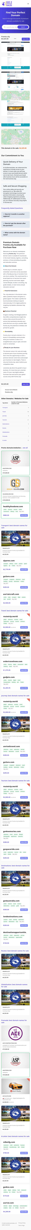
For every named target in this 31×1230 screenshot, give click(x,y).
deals (26, 664)
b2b (19, 1147)
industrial (6, 1147)
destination (16, 581)
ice (9, 1192)
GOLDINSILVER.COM (8, 494)
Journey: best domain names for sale (15, 696)
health (20, 509)
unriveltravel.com (11, 746)
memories (20, 836)
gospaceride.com (11, 849)
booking (5, 581)
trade (9, 597)
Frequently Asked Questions (12, 208)
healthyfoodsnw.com (13, 506)
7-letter (13, 565)
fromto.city (9, 392)
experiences (14, 836)
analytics (6, 1208)
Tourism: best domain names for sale (15, 781)
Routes (4, 428)
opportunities (19, 937)
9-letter (5, 623)
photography (7, 836)
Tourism (5, 420)
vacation (16, 619)
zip (9, 565)
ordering (6, 666)
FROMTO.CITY (6, 548)
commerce (6, 1145)
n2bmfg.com (9, 1142)
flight (19, 597)
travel (16, 563)
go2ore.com (8, 576)
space (5, 854)
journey (10, 581)
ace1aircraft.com (11, 594)
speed (25, 563)
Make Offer (26, 39)
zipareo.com (9, 560)
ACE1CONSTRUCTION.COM (10, 1043)
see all (25, 448)
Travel (4, 411)
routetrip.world (10, 616)
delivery (12, 511)
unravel (17, 751)
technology (15, 1206)
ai (13, 1208)
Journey (5, 415)
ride (20, 852)
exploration (6, 621)
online (5, 509)
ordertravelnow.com (12, 661)
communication (23, 1206)
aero (5, 599)
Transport (5, 407)
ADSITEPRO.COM (7, 468)
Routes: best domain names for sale (15, 951)
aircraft (8, 599)
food (17, 511)
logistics (5, 565)
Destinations (6, 424)
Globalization (6, 432)
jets (18, 682)
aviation (20, 563)
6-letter (22, 581)
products (10, 509)
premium (23, 621)
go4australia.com (11, 900)
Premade (5, 436)
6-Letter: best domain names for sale (15, 1136)
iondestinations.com (12, 916)
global (5, 619)
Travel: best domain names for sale (14, 611)
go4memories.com (12, 831)
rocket (24, 852)
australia (13, 905)
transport (6, 563)
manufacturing (13, 1147)
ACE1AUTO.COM (7, 1096)
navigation (11, 579)
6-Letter (5, 440)
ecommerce (6, 511)
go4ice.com (8, 1187)
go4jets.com (9, 677)
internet (15, 509)
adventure (18, 579)
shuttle (9, 854)
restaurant (23, 1190)
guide (17, 905)
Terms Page (21, 1225)
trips (17, 921)
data (10, 1208)
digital (14, 664)
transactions (20, 664)
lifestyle (21, 834)
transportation (7, 682)
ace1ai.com (8, 1202)
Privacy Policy (21, 1223)
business (22, 1145)
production (16, 1145)
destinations (6, 905)
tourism (17, 621)
